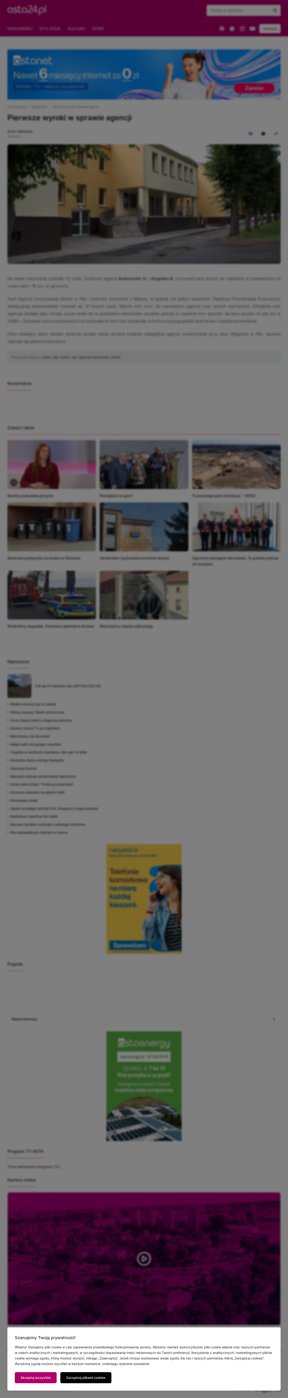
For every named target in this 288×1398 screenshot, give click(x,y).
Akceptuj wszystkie (36, 1378)
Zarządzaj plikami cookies (86, 1378)
